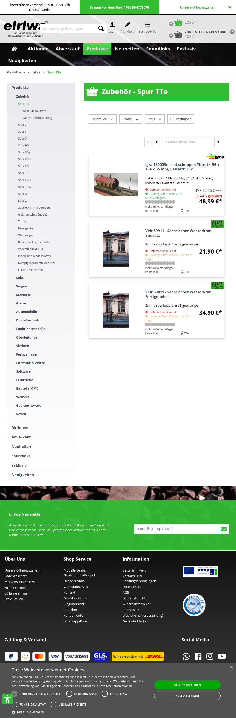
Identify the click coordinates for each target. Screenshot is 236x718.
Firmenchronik (16, 587)
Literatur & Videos (30, 363)
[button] (7, 699)
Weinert (22, 397)
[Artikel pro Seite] (152, 142)
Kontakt (69, 592)
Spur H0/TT (25, 180)
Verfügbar (183, 119)
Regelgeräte (25, 228)
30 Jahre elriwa (16, 593)
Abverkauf (21, 437)
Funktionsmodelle (30, 329)
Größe (130, 118)
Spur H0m (24, 159)
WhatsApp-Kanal (76, 621)
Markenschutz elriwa (20, 582)
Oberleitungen (27, 337)
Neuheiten (21, 446)
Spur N (22, 194)
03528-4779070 (137, 7)
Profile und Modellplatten (34, 256)
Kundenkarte (73, 615)
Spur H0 (23, 145)
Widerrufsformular (137, 604)
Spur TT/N (24, 187)
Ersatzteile (24, 380)
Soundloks (21, 455)
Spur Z (22, 201)
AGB (126, 592)
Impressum (131, 609)
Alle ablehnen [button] (187, 696)
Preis (155, 118)
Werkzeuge (25, 235)
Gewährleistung (75, 598)
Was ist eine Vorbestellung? (143, 615)
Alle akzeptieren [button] (187, 685)
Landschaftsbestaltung (37, 118)
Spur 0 (22, 138)
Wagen (21, 286)
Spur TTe (24, 104)
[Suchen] (101, 28)
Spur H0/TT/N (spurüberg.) (35, 208)
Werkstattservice (76, 586)
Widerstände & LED (30, 249)
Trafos (22, 221)
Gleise (21, 303)
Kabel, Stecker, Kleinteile (34, 242)
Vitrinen (22, 346)
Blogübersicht (74, 604)
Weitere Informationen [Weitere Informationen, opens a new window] (116, 686)
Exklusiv (19, 465)
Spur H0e (24, 152)
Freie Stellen (14, 599)
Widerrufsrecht (134, 598)
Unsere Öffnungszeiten (22, 570)
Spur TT (23, 173)
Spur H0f (24, 166)
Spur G (22, 125)
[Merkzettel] (127, 28)
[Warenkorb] (181, 22)
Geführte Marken (135, 621)
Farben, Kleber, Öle (30, 270)
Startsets (23, 294)
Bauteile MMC (27, 388)
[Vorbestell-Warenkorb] (196, 34)
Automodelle (26, 311)
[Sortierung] (192, 142)
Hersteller (103, 118)
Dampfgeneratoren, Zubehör (36, 263)
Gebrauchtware (28, 405)
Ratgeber (70, 609)
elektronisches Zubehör (33, 214)
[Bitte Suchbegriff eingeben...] (68, 28)
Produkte (20, 87)
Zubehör (23, 96)
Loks (20, 277)
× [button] (231, 667)
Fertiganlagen (27, 354)
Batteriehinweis (134, 570)
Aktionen (20, 427)
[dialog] (118, 690)
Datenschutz (132, 586)
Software (23, 371)
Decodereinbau (75, 581)
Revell (21, 414)
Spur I (22, 132)
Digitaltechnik (27, 320)
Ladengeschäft (16, 576)
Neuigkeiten (23, 474)
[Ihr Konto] (112, 28)
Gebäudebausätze (34, 111)
